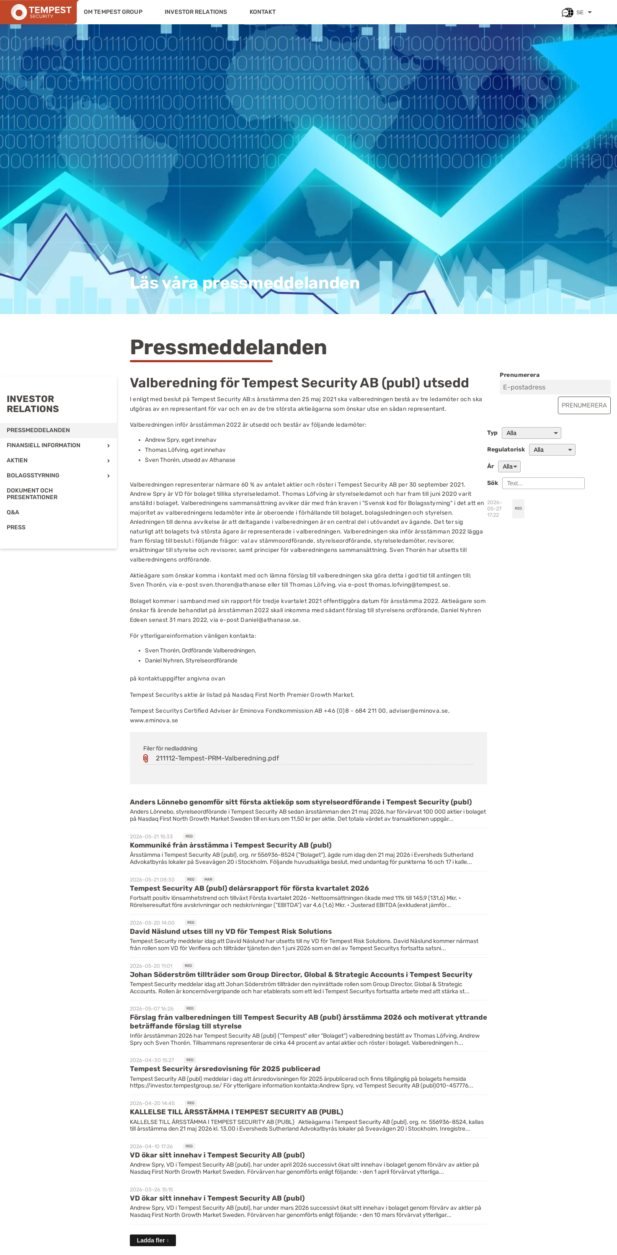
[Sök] (543, 483)
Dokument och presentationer (32, 494)
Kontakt (263, 11)
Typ (492, 433)
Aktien (17, 460)
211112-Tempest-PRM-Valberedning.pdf (217, 758)
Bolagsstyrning (33, 475)
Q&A (13, 512)
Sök (492, 483)
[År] (509, 466)
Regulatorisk (506, 449)
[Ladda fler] (153, 1240)
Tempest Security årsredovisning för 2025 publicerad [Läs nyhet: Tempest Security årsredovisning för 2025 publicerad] (225, 1068)
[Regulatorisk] (552, 450)
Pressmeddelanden (38, 430)
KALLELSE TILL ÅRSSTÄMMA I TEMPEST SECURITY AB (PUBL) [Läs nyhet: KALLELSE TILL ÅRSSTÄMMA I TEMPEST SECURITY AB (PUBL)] (236, 1112)
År (490, 466)
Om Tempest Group (113, 11)
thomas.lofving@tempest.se (409, 584)
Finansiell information (43, 445)
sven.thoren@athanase (232, 584)
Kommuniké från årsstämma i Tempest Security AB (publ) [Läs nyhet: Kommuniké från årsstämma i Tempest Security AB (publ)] (230, 845)
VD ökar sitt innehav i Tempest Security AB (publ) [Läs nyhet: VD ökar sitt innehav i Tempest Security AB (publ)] (217, 1155)
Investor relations (196, 11)
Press (16, 527)
